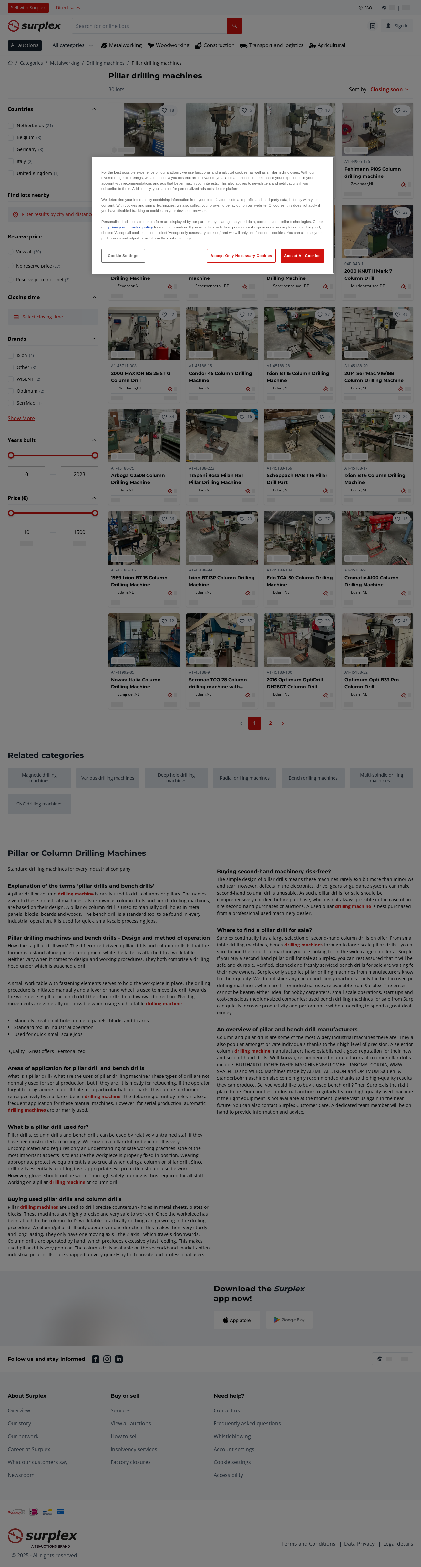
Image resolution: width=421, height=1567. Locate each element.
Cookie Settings (123, 256)
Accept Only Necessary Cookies (241, 256)
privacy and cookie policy (130, 227)
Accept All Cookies (302, 256)
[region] (213, 215)
